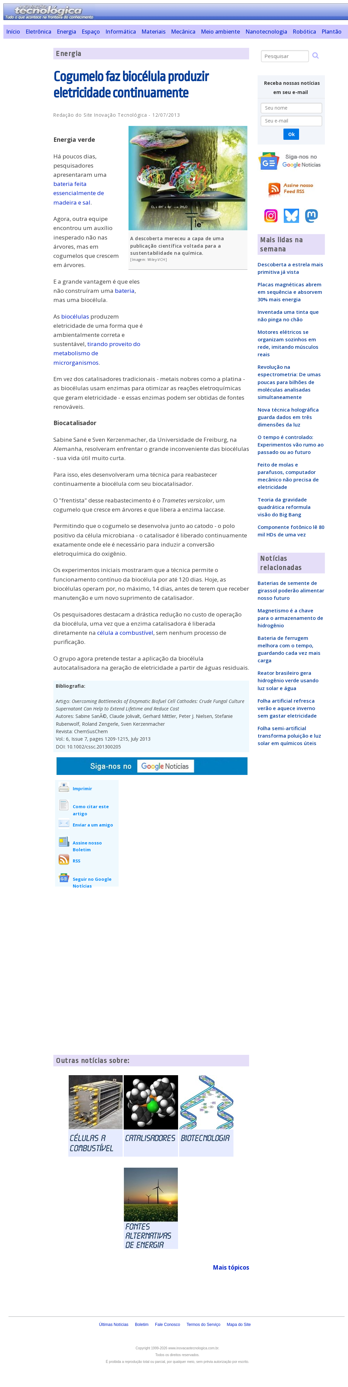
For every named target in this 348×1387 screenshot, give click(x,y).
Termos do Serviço (203, 1324)
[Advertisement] (26, 149)
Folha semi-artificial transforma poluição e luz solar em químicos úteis (289, 735)
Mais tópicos (231, 1267)
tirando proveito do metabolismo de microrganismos (96, 353)
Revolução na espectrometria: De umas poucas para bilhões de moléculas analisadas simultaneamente (289, 381)
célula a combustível (125, 632)
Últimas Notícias (113, 1324)
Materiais (153, 31)
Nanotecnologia (266, 31)
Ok (291, 134)
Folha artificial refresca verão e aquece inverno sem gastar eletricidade (287, 708)
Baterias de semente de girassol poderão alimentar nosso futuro (291, 590)
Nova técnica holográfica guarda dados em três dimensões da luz (288, 417)
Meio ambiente (220, 31)
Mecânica (183, 31)
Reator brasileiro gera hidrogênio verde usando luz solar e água (288, 680)
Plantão (331, 31)
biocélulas (75, 316)
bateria (125, 290)
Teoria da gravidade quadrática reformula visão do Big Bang (284, 507)
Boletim (142, 1324)
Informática (120, 31)
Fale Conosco (167, 1324)
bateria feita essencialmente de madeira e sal (78, 193)
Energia (66, 31)
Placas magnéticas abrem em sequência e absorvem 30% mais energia (290, 292)
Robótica (304, 31)
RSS (76, 861)
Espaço (91, 31)
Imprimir (82, 788)
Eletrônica (38, 31)
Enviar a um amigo (93, 825)
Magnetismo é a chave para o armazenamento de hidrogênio (290, 618)
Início (13, 31)
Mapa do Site (239, 1324)
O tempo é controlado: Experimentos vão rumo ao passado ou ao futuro (291, 444)
